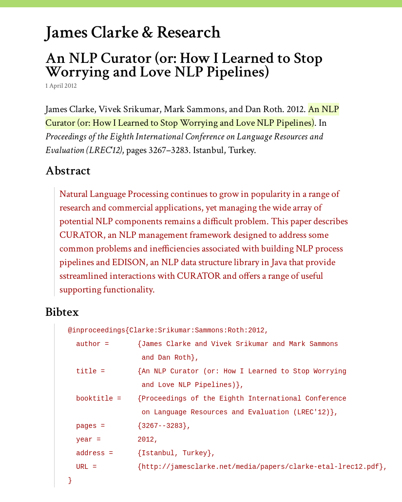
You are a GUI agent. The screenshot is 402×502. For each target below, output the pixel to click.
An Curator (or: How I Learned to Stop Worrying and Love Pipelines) (192, 116)
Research (189, 32)
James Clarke (91, 32)
